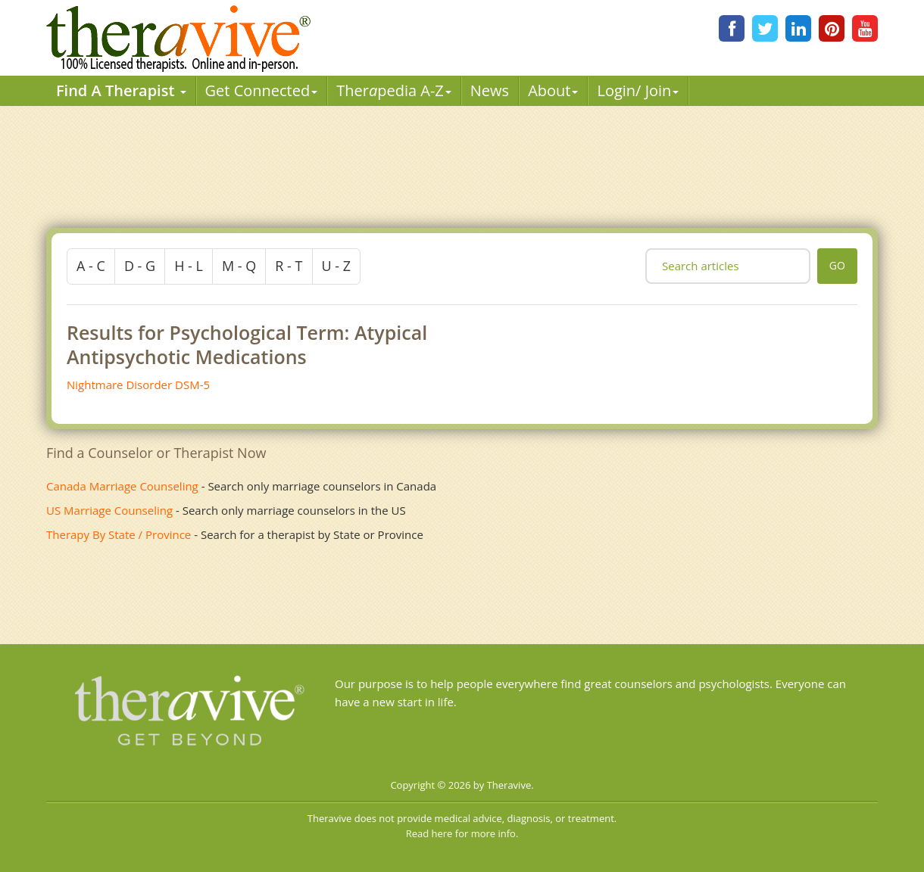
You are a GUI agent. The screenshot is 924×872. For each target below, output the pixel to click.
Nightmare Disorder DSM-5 (138, 384)
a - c (90, 266)
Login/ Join (638, 90)
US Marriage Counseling (109, 510)
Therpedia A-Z (393, 90)
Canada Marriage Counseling (122, 486)
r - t (288, 266)
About (553, 90)
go (837, 265)
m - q (239, 266)
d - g (139, 266)
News (489, 90)
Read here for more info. (462, 833)
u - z (336, 266)
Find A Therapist (121, 90)
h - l (188, 266)
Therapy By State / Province (118, 534)
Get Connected (261, 90)
